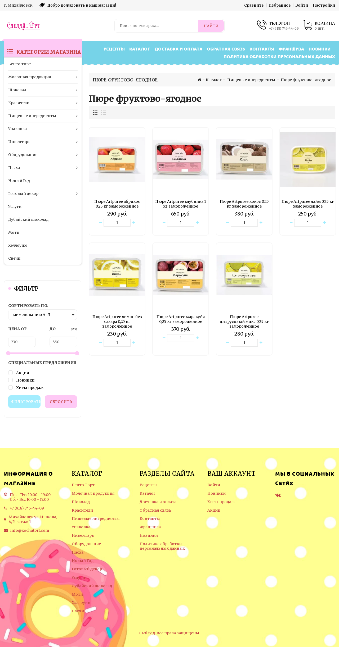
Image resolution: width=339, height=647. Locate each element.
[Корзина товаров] (319, 26)
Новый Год (82, 560)
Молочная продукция (93, 493)
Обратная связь (226, 49)
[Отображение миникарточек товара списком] (103, 112)
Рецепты (114, 49)
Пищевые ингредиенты (96, 518)
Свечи (78, 611)
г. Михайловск (18, 5)
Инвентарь (83, 535)
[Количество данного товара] (117, 223)
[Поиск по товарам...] (157, 26)
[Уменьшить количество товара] (100, 223)
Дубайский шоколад (92, 586)
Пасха (77, 552)
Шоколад (81, 502)
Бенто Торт (83, 485)
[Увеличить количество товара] (134, 223)
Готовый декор (87, 569)
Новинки (320, 49)
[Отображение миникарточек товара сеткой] (95, 112)
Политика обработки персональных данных (279, 57)
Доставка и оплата (178, 49)
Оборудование (86, 544)
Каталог (139, 49)
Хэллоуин (81, 602)
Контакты (261, 49)
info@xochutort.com (29, 530)
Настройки (324, 5)
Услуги (78, 577)
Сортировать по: (28, 305)
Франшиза (291, 49)
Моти (77, 594)
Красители (82, 510)
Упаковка (81, 527)
